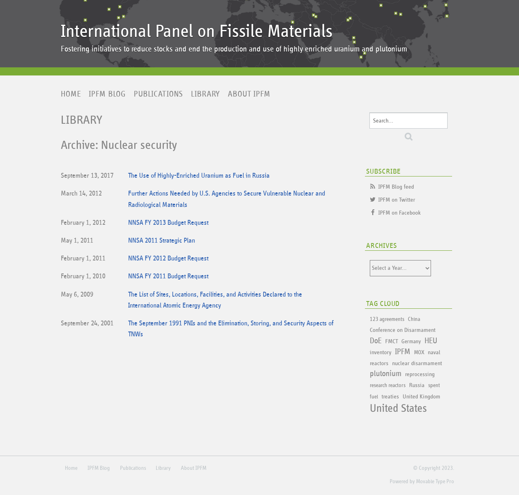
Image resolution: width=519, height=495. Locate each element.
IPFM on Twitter (396, 200)
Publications (158, 94)
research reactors (387, 385)
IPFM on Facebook (399, 213)
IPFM (402, 352)
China (414, 319)
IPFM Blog (107, 94)
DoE (376, 341)
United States (398, 408)
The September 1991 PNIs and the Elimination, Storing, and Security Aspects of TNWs (230, 329)
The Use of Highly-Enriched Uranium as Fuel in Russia (199, 175)
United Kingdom (421, 397)
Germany (411, 341)
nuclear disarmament (417, 363)
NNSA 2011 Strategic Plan (161, 240)
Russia (417, 385)
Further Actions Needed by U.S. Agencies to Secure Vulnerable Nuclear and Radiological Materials (226, 199)
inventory (380, 352)
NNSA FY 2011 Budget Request (168, 276)
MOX (419, 352)
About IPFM (249, 94)
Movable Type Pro (435, 481)
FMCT (391, 341)
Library (205, 94)
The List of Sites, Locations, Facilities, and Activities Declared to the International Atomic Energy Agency (215, 300)
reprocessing (420, 374)
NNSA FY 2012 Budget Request (168, 258)
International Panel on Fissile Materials (196, 31)
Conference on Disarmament (402, 330)
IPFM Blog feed (396, 187)
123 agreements (387, 319)
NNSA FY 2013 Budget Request (168, 223)
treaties (390, 397)
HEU (431, 341)
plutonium (385, 374)
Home (71, 94)
